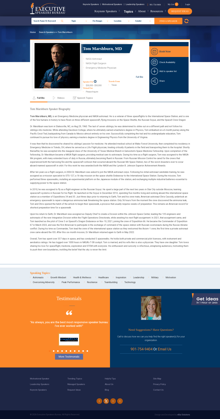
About (137, 11)
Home (33, 32)
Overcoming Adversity (44, 282)
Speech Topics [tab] (85, 98)
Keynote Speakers (92, 4)
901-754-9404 (155, 5)
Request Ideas (180, 11)
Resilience (92, 282)
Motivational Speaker (39, 378)
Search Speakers (47, 32)
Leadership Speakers (135, 4)
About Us (109, 384)
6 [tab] (70, 351)
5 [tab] (66, 351)
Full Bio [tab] (41, 98)
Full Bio (139, 77)
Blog (107, 390)
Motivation (171, 277)
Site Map (157, 378)
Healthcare (103, 277)
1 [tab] (49, 351)
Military (155, 277)
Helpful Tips (110, 378)
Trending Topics (74, 378)
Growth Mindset (58, 277)
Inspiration (121, 277)
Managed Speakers (76, 384)
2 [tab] (53, 351)
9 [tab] (83, 351)
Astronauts (38, 277)
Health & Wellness (82, 277)
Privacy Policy (159, 384)
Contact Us (158, 390)
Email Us (164, 349)
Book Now (165, 51)
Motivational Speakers (113, 4)
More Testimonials (69, 356)
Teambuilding (110, 282)
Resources (154, 11)
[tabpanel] (69, 332)
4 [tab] (62, 351)
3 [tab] (58, 351)
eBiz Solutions (183, 415)
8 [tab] (79, 351)
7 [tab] (74, 351)
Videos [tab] (61, 98)
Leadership (138, 277)
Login (187, 4)
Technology (130, 282)
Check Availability (167, 62)
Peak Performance (71, 282)
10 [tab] (87, 351)
